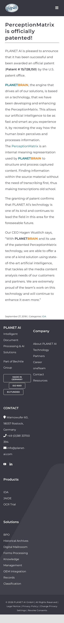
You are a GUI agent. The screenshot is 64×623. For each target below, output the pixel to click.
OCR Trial (9, 504)
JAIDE (7, 498)
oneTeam (39, 368)
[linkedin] (11, 464)
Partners (39, 356)
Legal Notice (13, 606)
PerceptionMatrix (25, 146)
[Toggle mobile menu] (57, 8)
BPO (6, 534)
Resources (40, 380)
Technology (41, 350)
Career (37, 362)
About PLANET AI (45, 343)
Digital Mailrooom (15, 547)
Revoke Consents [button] (37, 610)
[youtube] (4, 464)
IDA (44, 316)
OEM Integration (14, 571)
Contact (38, 374)
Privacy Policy (30, 606)
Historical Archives (15, 540)
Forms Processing (15, 553)
